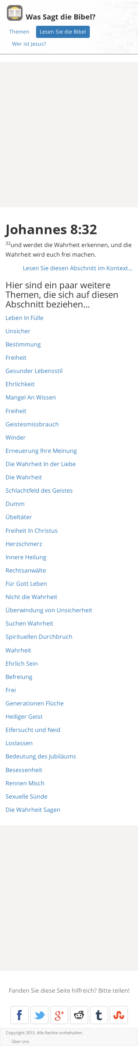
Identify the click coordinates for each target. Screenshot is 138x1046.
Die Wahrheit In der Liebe (41, 464)
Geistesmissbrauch (32, 424)
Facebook (19, 1015)
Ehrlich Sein (22, 663)
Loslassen (19, 743)
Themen (19, 31)
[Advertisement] (69, 135)
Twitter (39, 1015)
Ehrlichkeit (20, 384)
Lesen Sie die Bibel (63, 31)
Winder (16, 437)
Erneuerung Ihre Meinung (41, 451)
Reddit (79, 1015)
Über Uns (20, 1041)
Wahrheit (18, 650)
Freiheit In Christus (32, 530)
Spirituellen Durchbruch (39, 637)
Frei (11, 690)
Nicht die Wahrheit (31, 597)
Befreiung (19, 677)
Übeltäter (19, 517)
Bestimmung (23, 344)
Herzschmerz (24, 544)
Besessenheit (24, 770)
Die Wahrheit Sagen (33, 810)
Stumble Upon (119, 1015)
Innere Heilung (26, 557)
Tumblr (99, 1015)
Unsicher (18, 331)
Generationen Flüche (35, 703)
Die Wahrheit (24, 477)
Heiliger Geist (24, 716)
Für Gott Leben (26, 584)
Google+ (59, 1015)
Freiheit (16, 357)
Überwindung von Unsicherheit (49, 610)
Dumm (15, 504)
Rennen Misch (25, 783)
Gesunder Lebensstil (34, 371)
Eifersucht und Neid (33, 730)
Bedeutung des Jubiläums (41, 756)
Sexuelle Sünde (26, 796)
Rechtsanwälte (26, 570)
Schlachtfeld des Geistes (39, 490)
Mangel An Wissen (31, 397)
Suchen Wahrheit (29, 623)
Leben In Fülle (24, 318)
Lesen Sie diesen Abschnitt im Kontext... (77, 268)
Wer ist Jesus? (29, 43)
